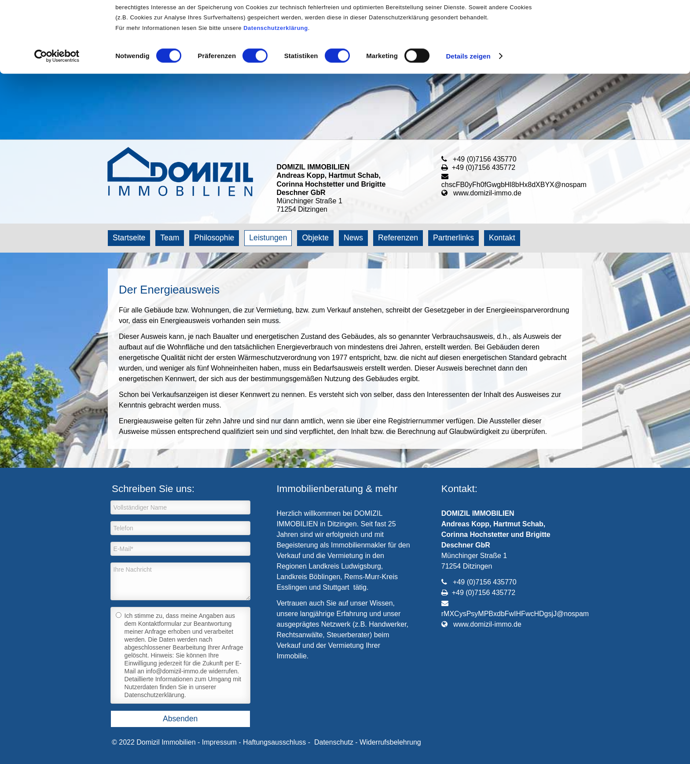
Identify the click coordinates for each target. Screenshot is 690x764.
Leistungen (268, 237)
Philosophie (214, 237)
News (353, 237)
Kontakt (502, 237)
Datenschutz (333, 742)
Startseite (129, 237)
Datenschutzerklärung (275, 94)
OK (617, 22)
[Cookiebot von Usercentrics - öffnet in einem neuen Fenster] (56, 122)
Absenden (180, 718)
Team (169, 237)
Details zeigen (468, 122)
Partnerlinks (453, 237)
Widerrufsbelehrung (390, 742)
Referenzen (398, 237)
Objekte (315, 237)
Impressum (219, 742)
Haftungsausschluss (274, 742)
